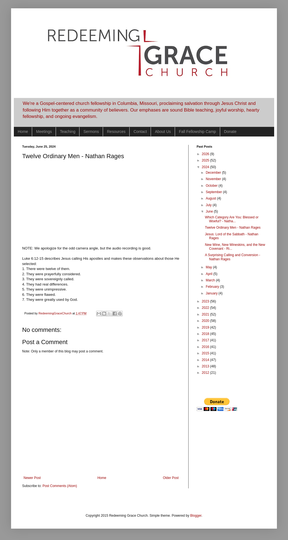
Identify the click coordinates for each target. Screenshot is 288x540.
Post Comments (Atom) (59, 486)
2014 (206, 360)
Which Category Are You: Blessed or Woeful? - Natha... (231, 219)
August (211, 198)
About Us (163, 131)
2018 (206, 334)
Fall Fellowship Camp (197, 131)
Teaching (67, 131)
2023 (206, 301)
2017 (206, 340)
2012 (206, 373)
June (210, 211)
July (209, 205)
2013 (206, 366)
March (211, 280)
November (214, 179)
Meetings (44, 131)
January (212, 293)
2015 (206, 353)
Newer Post (32, 478)
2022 (206, 308)
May (209, 267)
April (209, 274)
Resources (116, 131)
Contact (140, 131)
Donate (230, 131)
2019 (206, 327)
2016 (206, 347)
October (212, 186)
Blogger (196, 516)
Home (23, 131)
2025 (206, 160)
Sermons (91, 131)
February (213, 287)
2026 (206, 154)
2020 (206, 321)
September (214, 192)
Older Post (171, 478)
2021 (206, 314)
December (214, 173)
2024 (206, 167)
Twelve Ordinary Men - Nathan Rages (233, 227)
